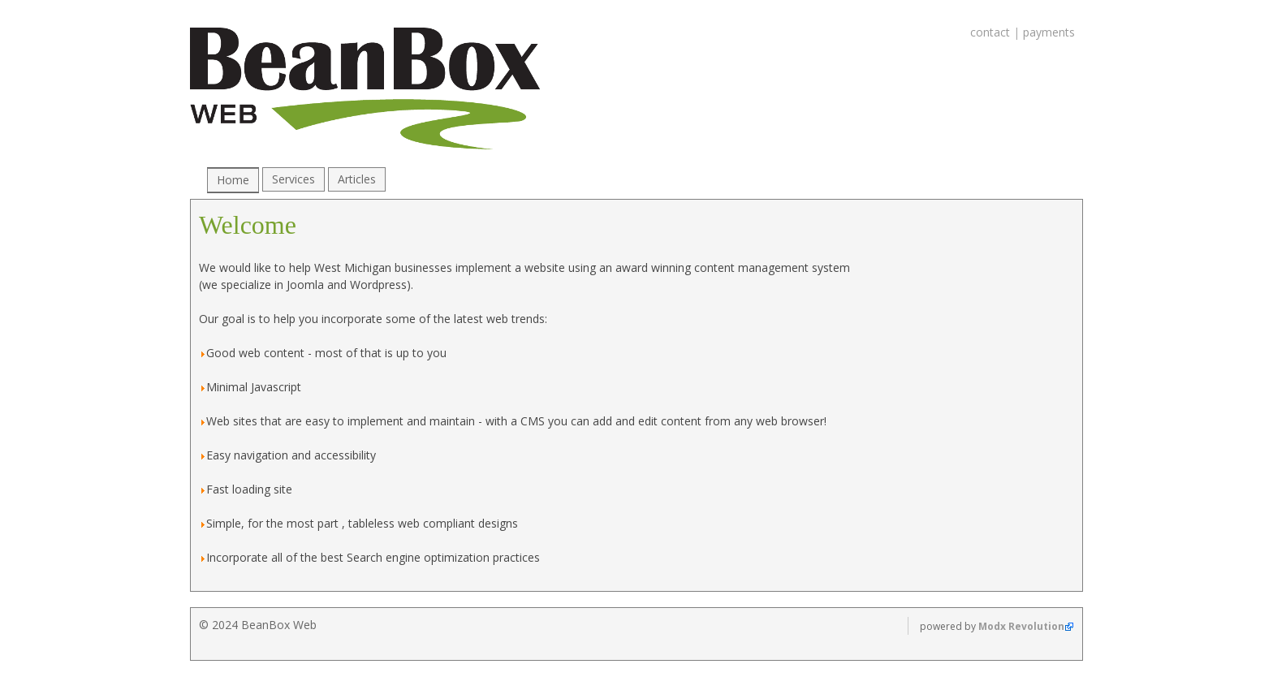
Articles (357, 179)
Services (293, 179)
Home (233, 180)
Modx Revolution (1021, 626)
